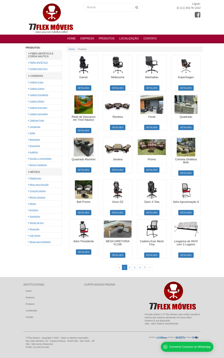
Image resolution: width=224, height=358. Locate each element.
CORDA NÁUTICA (38, 69)
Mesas (33, 204)
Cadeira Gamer (37, 88)
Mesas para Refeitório (40, 242)
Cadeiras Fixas (37, 120)
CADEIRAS (35, 76)
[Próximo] (150, 267)
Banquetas (35, 139)
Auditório (33, 152)
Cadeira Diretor (37, 101)
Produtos (107, 38)
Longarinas (35, 127)
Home (71, 38)
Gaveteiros (35, 216)
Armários (33, 210)
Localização (129, 38)
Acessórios (34, 146)
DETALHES (83, 88)
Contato (150, 38)
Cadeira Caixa (36, 82)
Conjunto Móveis (38, 191)
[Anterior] (119, 267)
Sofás (32, 133)
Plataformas (35, 178)
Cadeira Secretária (39, 114)
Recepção (34, 229)
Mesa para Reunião (39, 184)
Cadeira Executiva (38, 107)
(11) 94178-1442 (190, 7)
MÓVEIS (34, 172)
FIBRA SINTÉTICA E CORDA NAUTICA (40, 55)
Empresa (87, 38)
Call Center (35, 235)
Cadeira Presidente (39, 95)
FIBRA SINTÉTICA (39, 62)
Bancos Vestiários (38, 165)
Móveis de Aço (37, 223)
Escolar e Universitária (40, 158)
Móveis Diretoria (37, 197)
